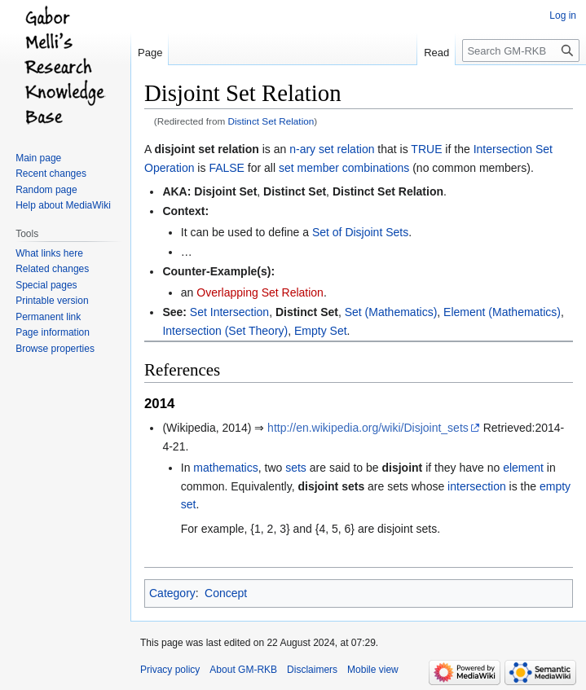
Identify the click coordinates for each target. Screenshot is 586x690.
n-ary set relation (331, 149)
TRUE (426, 149)
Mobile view (373, 669)
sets (295, 467)
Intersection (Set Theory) (225, 330)
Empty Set (320, 330)
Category (172, 593)
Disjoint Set (225, 191)
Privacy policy (170, 669)
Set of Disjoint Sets (360, 232)
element (523, 467)
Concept (226, 593)
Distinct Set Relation (271, 121)
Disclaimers (312, 669)
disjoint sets (330, 486)
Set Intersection (229, 312)
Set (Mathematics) (391, 312)
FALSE (227, 167)
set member (309, 167)
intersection (476, 486)
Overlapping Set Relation (260, 292)
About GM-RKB (243, 669)
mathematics (225, 467)
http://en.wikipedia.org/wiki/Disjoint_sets (368, 427)
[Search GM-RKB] (520, 50)
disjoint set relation (206, 149)
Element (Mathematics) (502, 312)
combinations (376, 167)
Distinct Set (294, 191)
